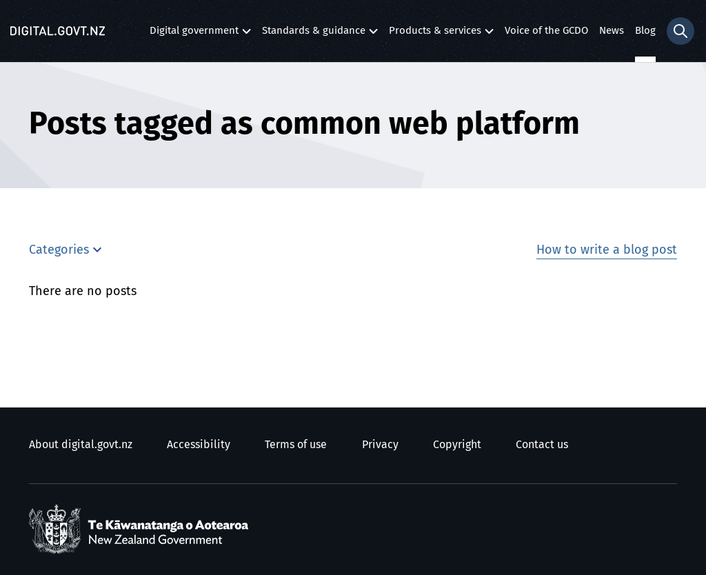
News (611, 31)
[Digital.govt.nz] (57, 31)
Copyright (457, 444)
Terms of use (296, 444)
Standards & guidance (313, 34)
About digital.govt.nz (80, 444)
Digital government (194, 34)
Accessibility (198, 444)
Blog (645, 31)
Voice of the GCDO (546, 31)
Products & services (435, 34)
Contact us (542, 444)
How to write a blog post (606, 250)
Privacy (380, 444)
